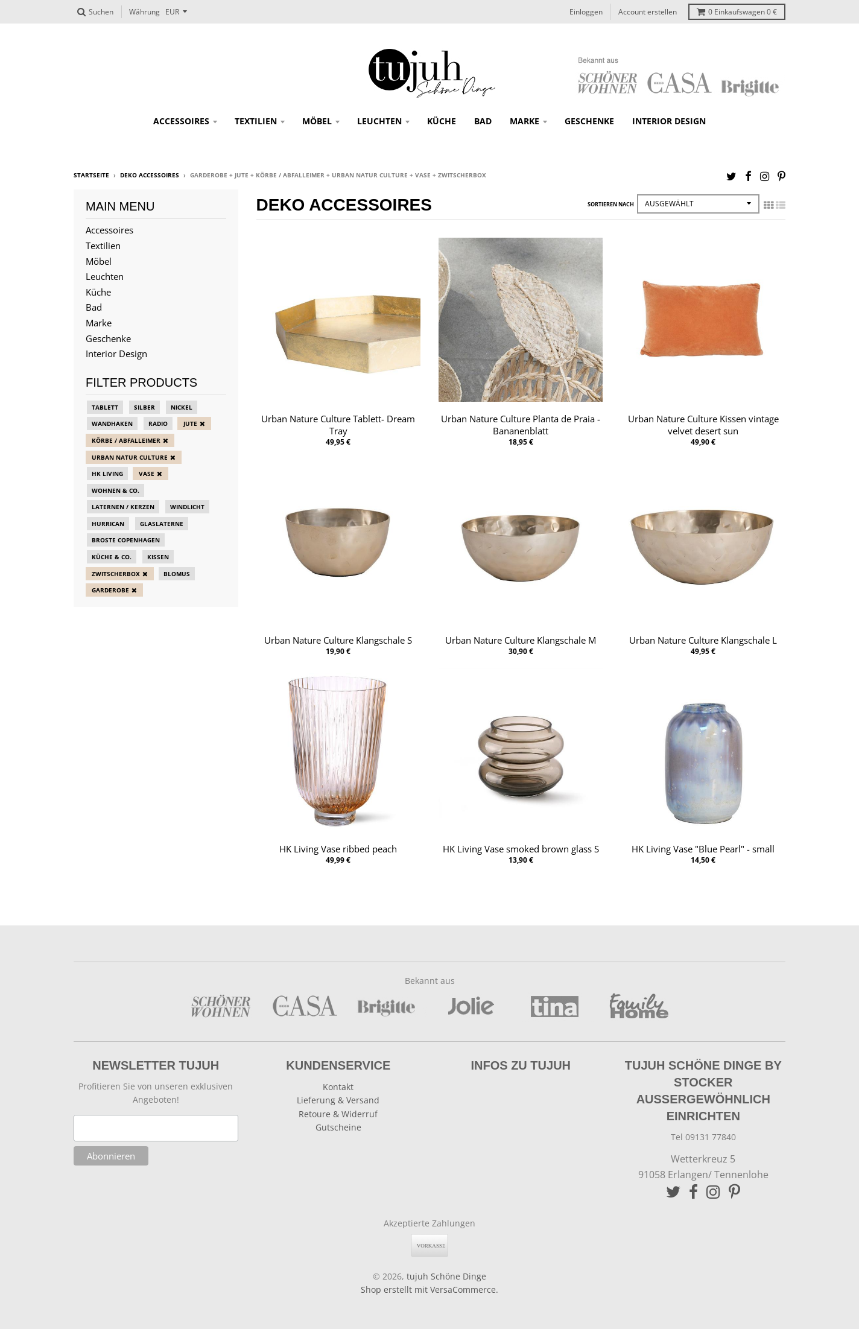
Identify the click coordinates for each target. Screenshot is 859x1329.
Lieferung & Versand (338, 1100)
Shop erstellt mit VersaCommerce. (429, 1289)
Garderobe (110, 590)
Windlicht (187, 507)
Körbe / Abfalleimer (126, 440)
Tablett (105, 407)
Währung (144, 12)
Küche (441, 121)
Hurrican (108, 523)
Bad (483, 121)
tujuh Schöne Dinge (446, 1276)
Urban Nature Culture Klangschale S (338, 640)
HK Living (107, 473)
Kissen (158, 557)
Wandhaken (112, 423)
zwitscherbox (116, 573)
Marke (524, 121)
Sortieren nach (611, 204)
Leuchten (379, 121)
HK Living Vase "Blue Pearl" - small (703, 849)
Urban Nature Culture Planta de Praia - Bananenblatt (520, 425)
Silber (144, 407)
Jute (190, 423)
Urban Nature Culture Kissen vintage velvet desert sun (703, 425)
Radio (158, 423)
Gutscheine (338, 1127)
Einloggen (586, 12)
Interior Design (669, 121)
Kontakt (338, 1087)
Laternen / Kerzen (123, 507)
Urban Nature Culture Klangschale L (703, 640)
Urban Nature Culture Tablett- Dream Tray (338, 425)
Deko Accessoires (149, 175)
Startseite (91, 175)
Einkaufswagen (737, 12)
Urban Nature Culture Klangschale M (520, 640)
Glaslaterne (161, 523)
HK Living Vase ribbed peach (338, 849)
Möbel (317, 121)
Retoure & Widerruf (338, 1114)
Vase (146, 473)
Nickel (181, 407)
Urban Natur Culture (130, 457)
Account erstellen (647, 12)
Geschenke (589, 121)
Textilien (256, 121)
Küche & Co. (112, 557)
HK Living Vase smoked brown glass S (521, 849)
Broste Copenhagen (126, 540)
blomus (176, 573)
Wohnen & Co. (115, 490)
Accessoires (181, 121)
